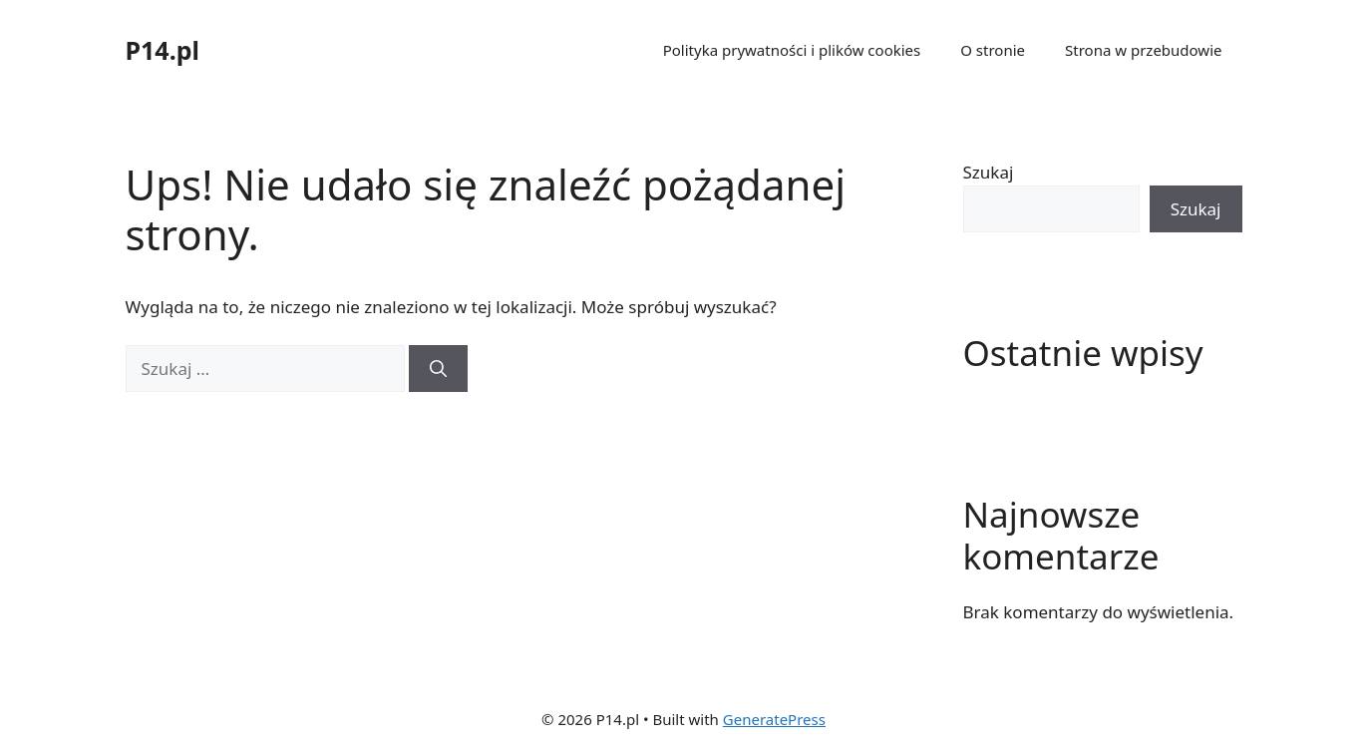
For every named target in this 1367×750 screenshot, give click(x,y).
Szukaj (988, 172)
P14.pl (162, 50)
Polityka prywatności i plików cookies (792, 50)
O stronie (992, 50)
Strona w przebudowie (1143, 50)
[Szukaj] (438, 369)
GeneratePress (774, 719)
